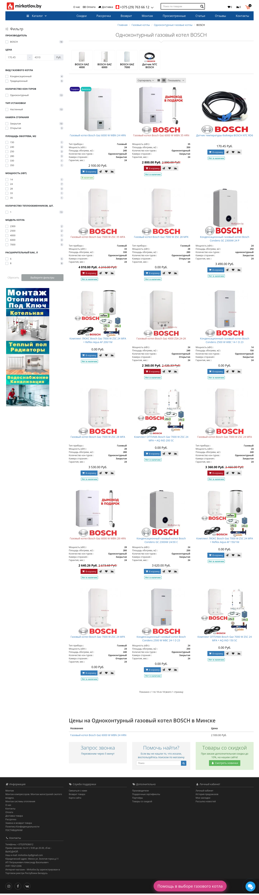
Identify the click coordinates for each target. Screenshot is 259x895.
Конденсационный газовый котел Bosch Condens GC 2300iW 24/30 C (161, 541)
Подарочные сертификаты (146, 795)
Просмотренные (174, 16)
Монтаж (147, 16)
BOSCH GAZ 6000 (104, 66)
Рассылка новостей (206, 802)
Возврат (126, 16)
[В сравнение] (112, 172)
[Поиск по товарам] (202, 6)
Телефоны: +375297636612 (19, 845)
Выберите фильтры (42, 277)
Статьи (200, 16)
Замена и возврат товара (18, 824)
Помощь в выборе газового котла (190, 886)
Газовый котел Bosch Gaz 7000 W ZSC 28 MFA (98, 438)
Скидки (82, 16)
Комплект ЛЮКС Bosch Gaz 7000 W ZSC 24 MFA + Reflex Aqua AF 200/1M (97, 341)
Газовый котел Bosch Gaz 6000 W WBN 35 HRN (161, 136)
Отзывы (220, 16)
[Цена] (16, 57)
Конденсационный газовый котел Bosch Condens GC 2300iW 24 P (224, 240)
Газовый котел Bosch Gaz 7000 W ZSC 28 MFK (161, 238)
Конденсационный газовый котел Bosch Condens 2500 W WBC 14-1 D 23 (224, 341)
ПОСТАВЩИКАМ (13, 831)
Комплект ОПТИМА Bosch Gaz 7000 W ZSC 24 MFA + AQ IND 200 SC (161, 440)
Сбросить (13, 277)
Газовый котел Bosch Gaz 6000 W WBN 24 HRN (98, 136)
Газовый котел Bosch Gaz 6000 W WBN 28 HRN (98, 540)
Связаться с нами (78, 792)
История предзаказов (207, 795)
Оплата (89, 7)
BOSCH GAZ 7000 (127, 66)
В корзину (89, 173)
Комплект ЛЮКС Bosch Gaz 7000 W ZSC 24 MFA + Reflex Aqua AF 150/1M (224, 541)
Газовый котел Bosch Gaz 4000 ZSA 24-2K (161, 340)
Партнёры (137, 799)
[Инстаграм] (9, 887)
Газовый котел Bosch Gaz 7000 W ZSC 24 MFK (98, 638)
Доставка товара (14, 817)
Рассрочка (103, 16)
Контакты (242, 16)
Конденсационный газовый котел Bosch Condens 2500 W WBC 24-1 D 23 (161, 639)
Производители (140, 792)
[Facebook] (19, 887)
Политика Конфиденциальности (22, 828)
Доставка (105, 7)
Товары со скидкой (142, 802)
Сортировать (146, 81)
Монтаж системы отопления (20, 802)
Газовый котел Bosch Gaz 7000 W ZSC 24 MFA (224, 438)
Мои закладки (203, 799)
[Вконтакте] (28, 887)
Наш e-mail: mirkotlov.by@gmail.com (24, 856)
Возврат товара (77, 795)
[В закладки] (106, 172)
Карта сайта (75, 799)
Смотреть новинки (224, 764)
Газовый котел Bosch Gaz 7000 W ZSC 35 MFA (98, 238)
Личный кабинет (204, 792)
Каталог (35, 16)
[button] (248, 7)
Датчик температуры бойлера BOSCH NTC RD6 (224, 136)
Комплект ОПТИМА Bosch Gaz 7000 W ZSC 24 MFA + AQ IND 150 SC (224, 639)
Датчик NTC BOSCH (149, 66)
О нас (76, 7)
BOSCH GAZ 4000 (82, 66)
